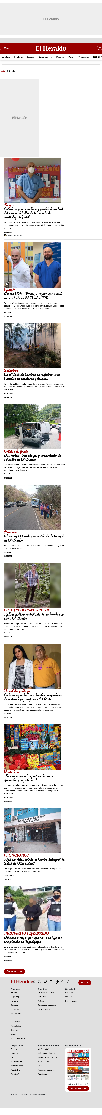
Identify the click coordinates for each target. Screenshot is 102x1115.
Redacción (7, 313)
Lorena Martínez (9, 875)
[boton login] (99, 48)
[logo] (16, 982)
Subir (85, 983)
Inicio (2, 71)
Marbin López (8, 393)
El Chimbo (10, 71)
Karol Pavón (8, 229)
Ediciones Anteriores (78, 1088)
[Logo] (51, 48)
